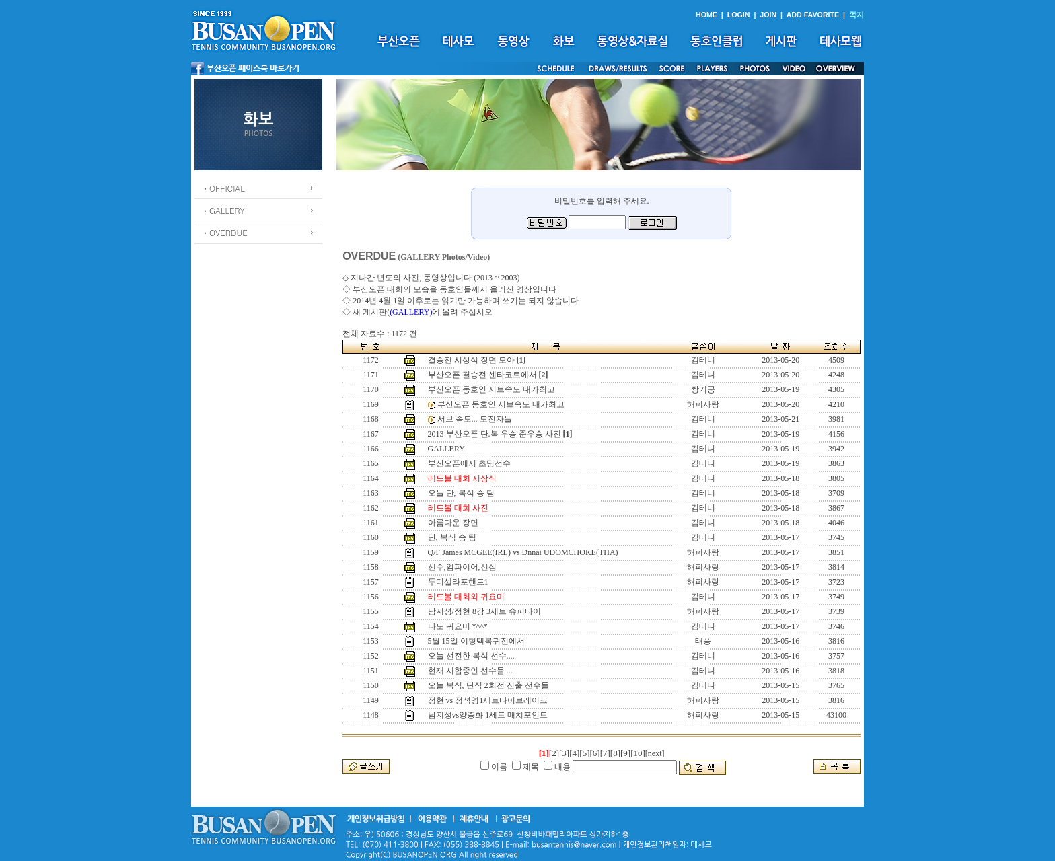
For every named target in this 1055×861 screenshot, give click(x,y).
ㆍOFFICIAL (223, 188)
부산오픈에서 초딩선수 (469, 463)
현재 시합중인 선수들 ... (470, 670)
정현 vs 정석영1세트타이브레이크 (488, 700)
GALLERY (446, 448)
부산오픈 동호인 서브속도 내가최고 (491, 389)
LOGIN (738, 15)
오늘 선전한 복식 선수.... (471, 656)
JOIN (768, 15)
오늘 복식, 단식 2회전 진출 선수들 (488, 685)
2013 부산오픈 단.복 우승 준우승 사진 (494, 434)
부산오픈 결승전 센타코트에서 (482, 374)
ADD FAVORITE (813, 15)
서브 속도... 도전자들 (474, 419)
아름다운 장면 (453, 522)
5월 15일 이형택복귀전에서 (476, 641)
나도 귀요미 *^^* (458, 626)
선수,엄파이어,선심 (462, 567)
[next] (655, 753)
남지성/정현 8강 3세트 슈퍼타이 (484, 611)
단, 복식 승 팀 (452, 537)
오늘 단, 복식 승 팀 (461, 493)
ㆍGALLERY (223, 210)
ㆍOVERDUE (224, 232)
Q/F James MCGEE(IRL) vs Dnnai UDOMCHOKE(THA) (523, 552)
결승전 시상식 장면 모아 (471, 360)
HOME (706, 15)
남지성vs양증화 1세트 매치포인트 (488, 715)
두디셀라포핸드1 (458, 582)
